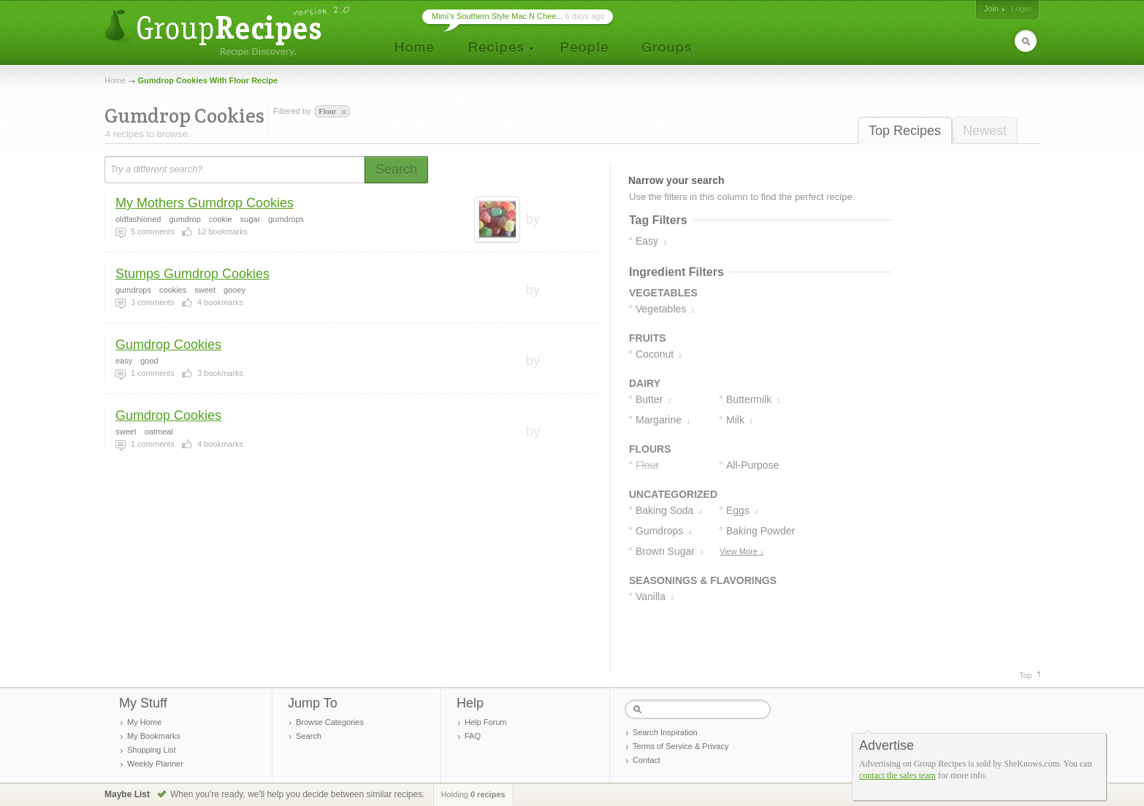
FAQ (473, 736)
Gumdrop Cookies (168, 344)
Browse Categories (330, 722)
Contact (646, 760)
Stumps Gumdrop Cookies (192, 273)
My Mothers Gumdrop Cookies (204, 203)
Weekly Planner (155, 763)
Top (1025, 675)
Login (1021, 8)
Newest (985, 130)
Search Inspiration (665, 732)
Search (308, 736)
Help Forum (485, 722)
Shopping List (151, 749)
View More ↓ (741, 551)
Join (991, 8)
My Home (144, 722)
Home (115, 80)
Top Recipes (905, 130)
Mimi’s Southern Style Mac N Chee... (497, 16)
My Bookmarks (153, 736)
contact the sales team (897, 775)
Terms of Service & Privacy (680, 746)
